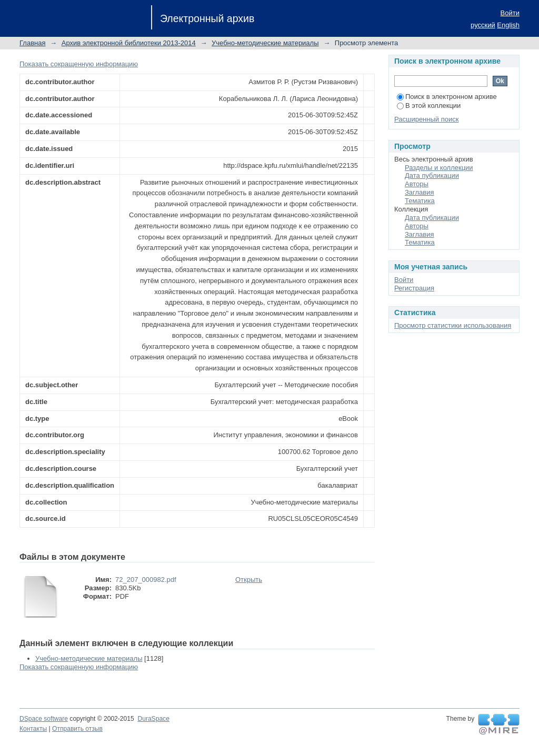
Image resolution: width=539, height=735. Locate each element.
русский (483, 25)
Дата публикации (432, 175)
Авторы (416, 184)
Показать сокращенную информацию (78, 64)
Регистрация (414, 288)
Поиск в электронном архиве (447, 96)
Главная (32, 43)
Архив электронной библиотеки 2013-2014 (129, 43)
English (508, 25)
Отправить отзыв (77, 728)
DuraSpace (153, 718)
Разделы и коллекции (439, 168)
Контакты (33, 728)
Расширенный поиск (426, 119)
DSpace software (43, 718)
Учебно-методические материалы (265, 43)
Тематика (420, 201)
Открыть (248, 579)
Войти (510, 13)
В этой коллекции (429, 105)
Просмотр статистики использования (452, 325)
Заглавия (419, 192)
